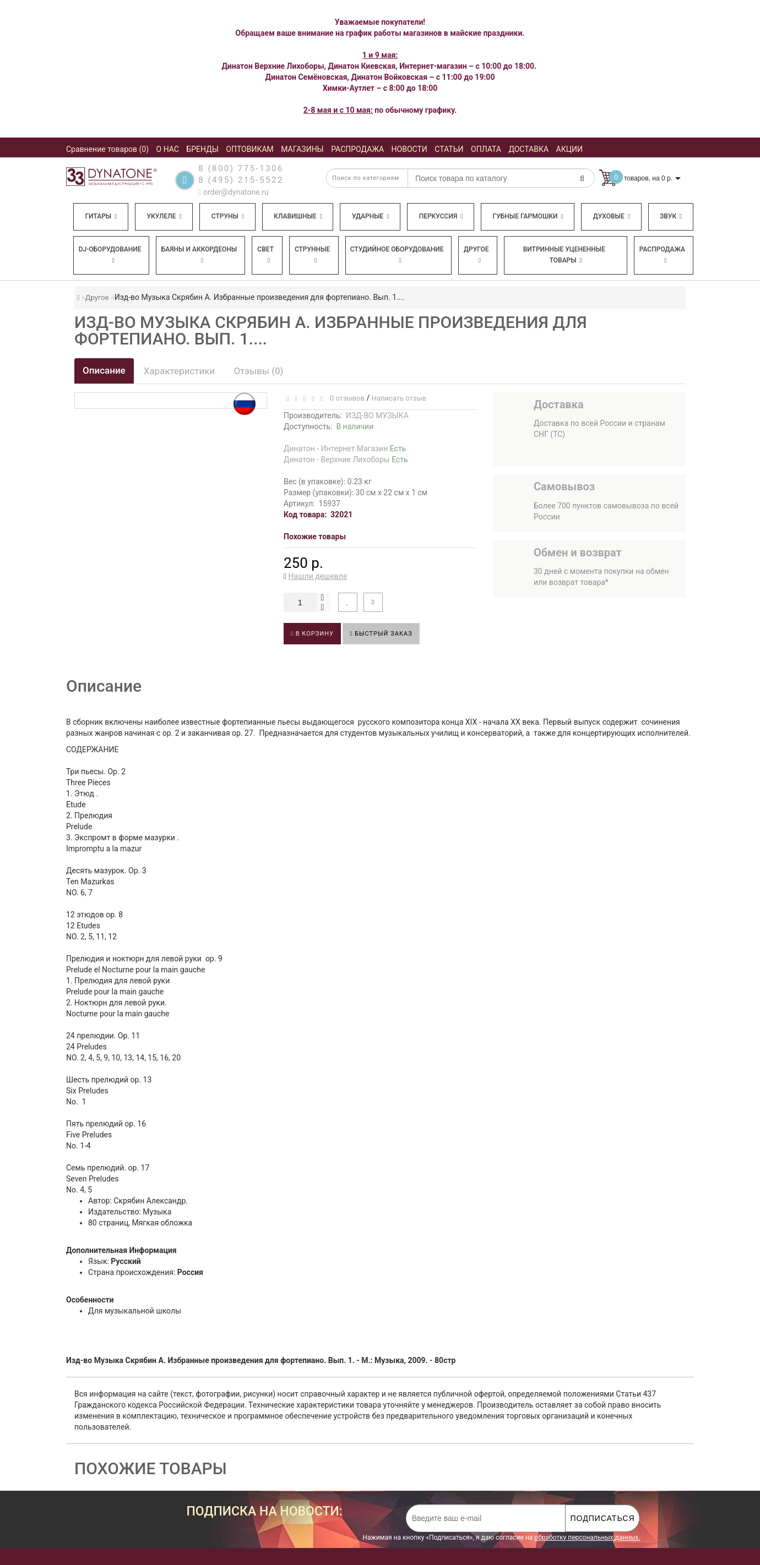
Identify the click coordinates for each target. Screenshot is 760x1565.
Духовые (611, 216)
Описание (104, 370)
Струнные (312, 254)
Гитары (101, 216)
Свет (265, 254)
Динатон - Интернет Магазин (345, 448)
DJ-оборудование (110, 254)
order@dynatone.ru (233, 192)
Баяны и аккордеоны (199, 254)
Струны (228, 216)
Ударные (370, 216)
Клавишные (298, 216)
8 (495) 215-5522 (241, 180)
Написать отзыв (399, 398)
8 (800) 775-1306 (241, 168)
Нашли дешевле (318, 576)
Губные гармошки (528, 216)
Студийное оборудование (397, 254)
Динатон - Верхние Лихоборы (346, 459)
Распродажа (662, 254)
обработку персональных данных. (587, 1537)
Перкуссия (441, 216)
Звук (671, 216)
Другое (476, 254)
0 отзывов (345, 398)
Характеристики (179, 370)
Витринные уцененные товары (564, 254)
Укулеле (163, 216)
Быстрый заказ (381, 633)
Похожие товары (315, 536)
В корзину (312, 633)
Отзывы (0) (258, 370)
